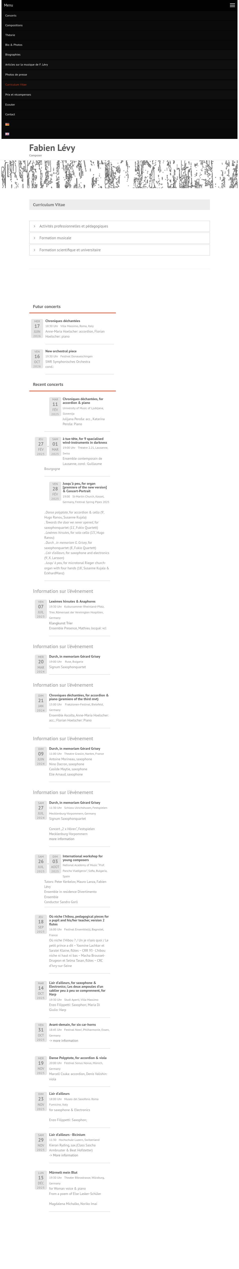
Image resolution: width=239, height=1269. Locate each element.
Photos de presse (16, 74)
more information (61, 839)
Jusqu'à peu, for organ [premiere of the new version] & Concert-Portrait (85, 487)
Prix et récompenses (18, 94)
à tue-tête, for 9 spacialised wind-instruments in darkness (85, 440)
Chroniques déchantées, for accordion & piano (83, 401)
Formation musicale (55, 237)
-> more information (63, 1040)
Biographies (13, 54)
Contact (10, 114)
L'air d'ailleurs (59, 1093)
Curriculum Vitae (16, 84)
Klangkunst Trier (61, 623)
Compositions (14, 25)
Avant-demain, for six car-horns (72, 1024)
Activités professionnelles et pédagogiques (74, 226)
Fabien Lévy (52, 147)
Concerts (10, 15)
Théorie (10, 35)
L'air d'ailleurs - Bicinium (67, 1134)
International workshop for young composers (83, 858)
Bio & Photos (13, 45)
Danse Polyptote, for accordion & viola (78, 1058)
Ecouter (10, 104)
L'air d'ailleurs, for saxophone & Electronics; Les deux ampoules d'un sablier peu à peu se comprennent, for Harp (77, 988)
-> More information (63, 1155)
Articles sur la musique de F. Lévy (26, 64)
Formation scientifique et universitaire (70, 249)
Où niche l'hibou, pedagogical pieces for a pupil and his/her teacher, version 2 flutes (79, 920)
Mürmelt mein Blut (63, 1172)
